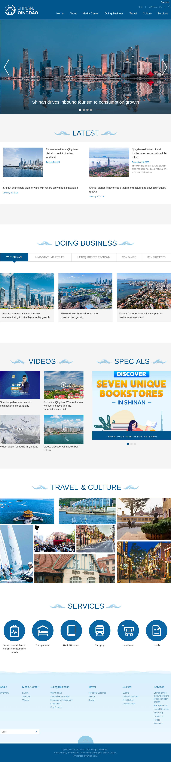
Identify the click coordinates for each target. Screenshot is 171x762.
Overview (4, 693)
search (169, 6)
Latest (25, 693)
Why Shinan (56, 693)
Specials (26, 696)
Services (159, 686)
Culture (127, 686)
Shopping (158, 712)
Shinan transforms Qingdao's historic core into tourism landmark (62, 153)
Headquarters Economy (62, 700)
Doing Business (60, 686)
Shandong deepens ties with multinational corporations (16, 404)
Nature (92, 696)
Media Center (30, 686)
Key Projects (56, 707)
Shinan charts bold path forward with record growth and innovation (40, 187)
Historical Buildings (97, 693)
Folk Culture (128, 700)
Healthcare (159, 716)
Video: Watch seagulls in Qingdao (19, 446)
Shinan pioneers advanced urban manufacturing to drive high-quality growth (127, 189)
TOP (86, 739)
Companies (56, 703)
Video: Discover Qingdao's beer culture (61, 448)
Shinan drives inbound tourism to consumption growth (85, 102)
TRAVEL (64, 487)
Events (126, 693)
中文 (140, 7)
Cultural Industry (130, 696)
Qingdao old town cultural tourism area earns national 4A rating (149, 153)
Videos (25, 700)
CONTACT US (155, 7)
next (164, 67)
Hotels (157, 720)
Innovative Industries (60, 696)
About (3, 686)
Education (158, 723)
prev (6, 67)
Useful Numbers (161, 709)
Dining (92, 700)
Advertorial (165, 2)
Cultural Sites (129, 703)
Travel (92, 686)
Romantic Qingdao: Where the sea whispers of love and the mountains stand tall (63, 406)
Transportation (160, 705)
